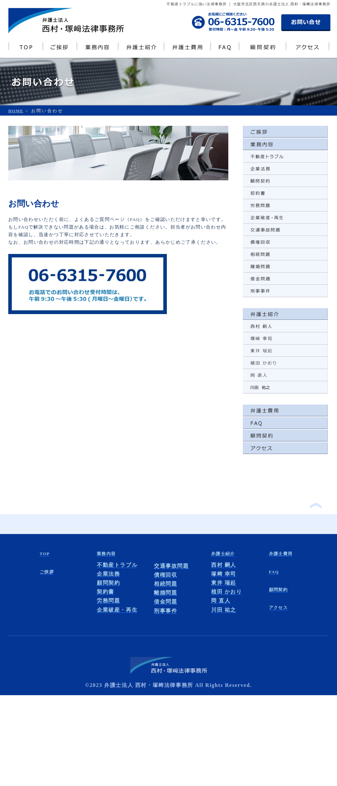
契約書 (105, 591)
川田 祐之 (223, 610)
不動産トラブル (117, 565)
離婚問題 (165, 592)
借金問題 (165, 601)
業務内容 (106, 553)
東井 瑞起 (223, 583)
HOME (15, 111)
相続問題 (165, 584)
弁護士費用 (281, 553)
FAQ (274, 571)
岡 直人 (220, 600)
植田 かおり (226, 591)
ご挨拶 (47, 571)
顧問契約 (108, 583)
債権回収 (165, 575)
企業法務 (108, 574)
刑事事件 (165, 611)
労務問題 (108, 600)
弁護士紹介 (223, 553)
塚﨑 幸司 (223, 574)
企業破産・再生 (117, 610)
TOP (45, 553)
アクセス (278, 607)
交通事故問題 (171, 566)
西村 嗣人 (223, 565)
